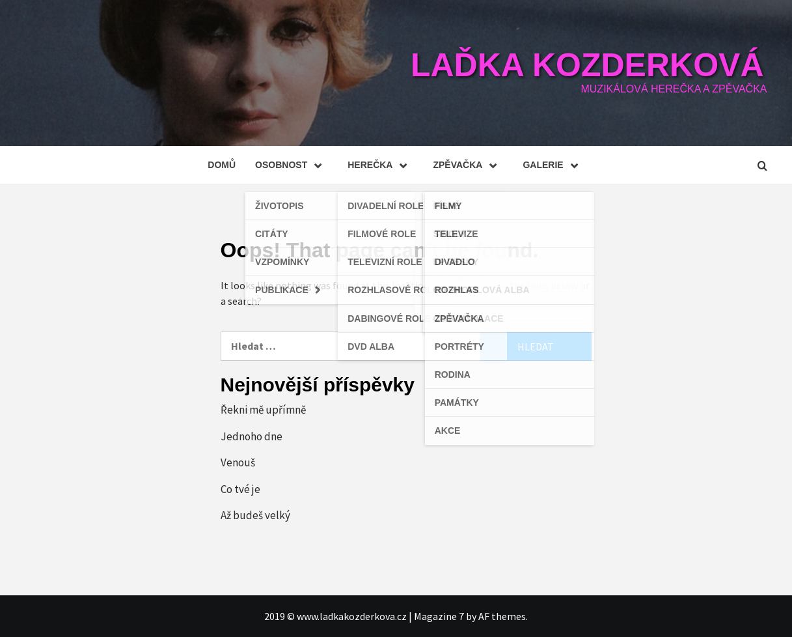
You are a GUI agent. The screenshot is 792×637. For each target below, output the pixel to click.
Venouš (238, 462)
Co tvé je (240, 489)
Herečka (380, 165)
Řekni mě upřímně (263, 410)
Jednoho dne (251, 436)
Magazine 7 (439, 616)
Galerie (553, 165)
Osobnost (291, 165)
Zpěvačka (468, 165)
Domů (222, 165)
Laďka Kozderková (587, 65)
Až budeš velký (255, 515)
